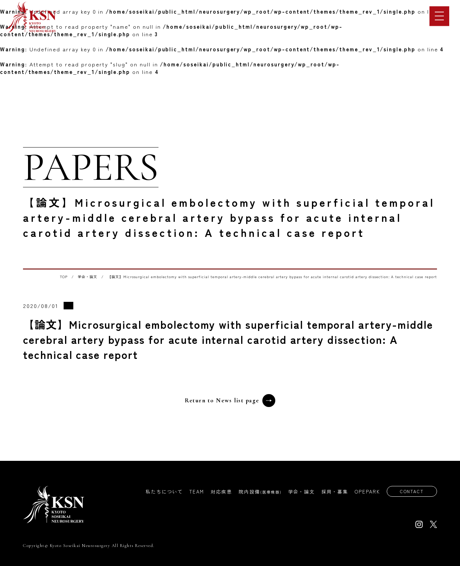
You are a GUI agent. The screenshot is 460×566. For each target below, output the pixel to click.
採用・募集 (331, 491)
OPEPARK (364, 491)
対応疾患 (218, 491)
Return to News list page (230, 400)
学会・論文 (87, 276)
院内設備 (257, 491)
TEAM (194, 491)
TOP (64, 276)
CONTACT (410, 491)
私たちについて (161, 491)
